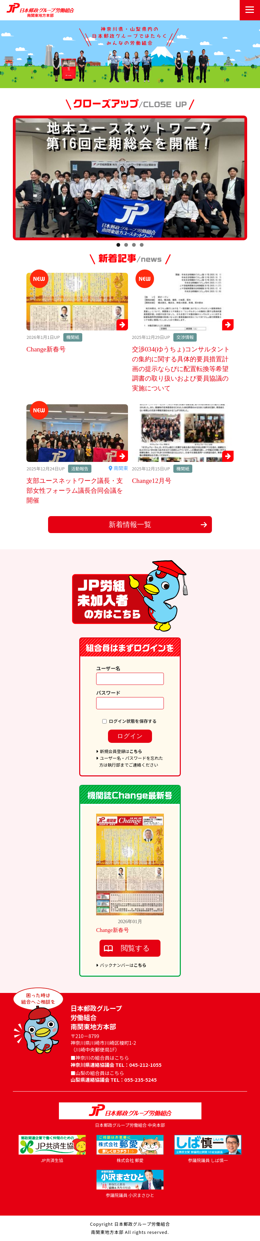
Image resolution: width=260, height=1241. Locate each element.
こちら (135, 751)
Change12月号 (151, 480)
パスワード (108, 691)
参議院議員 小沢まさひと (130, 1195)
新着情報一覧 (130, 525)
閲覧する (135, 948)
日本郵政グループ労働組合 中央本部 (130, 1125)
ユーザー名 (108, 666)
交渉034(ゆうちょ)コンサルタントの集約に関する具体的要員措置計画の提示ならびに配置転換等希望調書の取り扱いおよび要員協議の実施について (181, 369)
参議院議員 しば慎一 (208, 1160)
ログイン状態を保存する (133, 719)
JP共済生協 (52, 1160)
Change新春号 (46, 349)
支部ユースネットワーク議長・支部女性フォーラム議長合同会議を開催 (74, 490)
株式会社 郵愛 (130, 1160)
